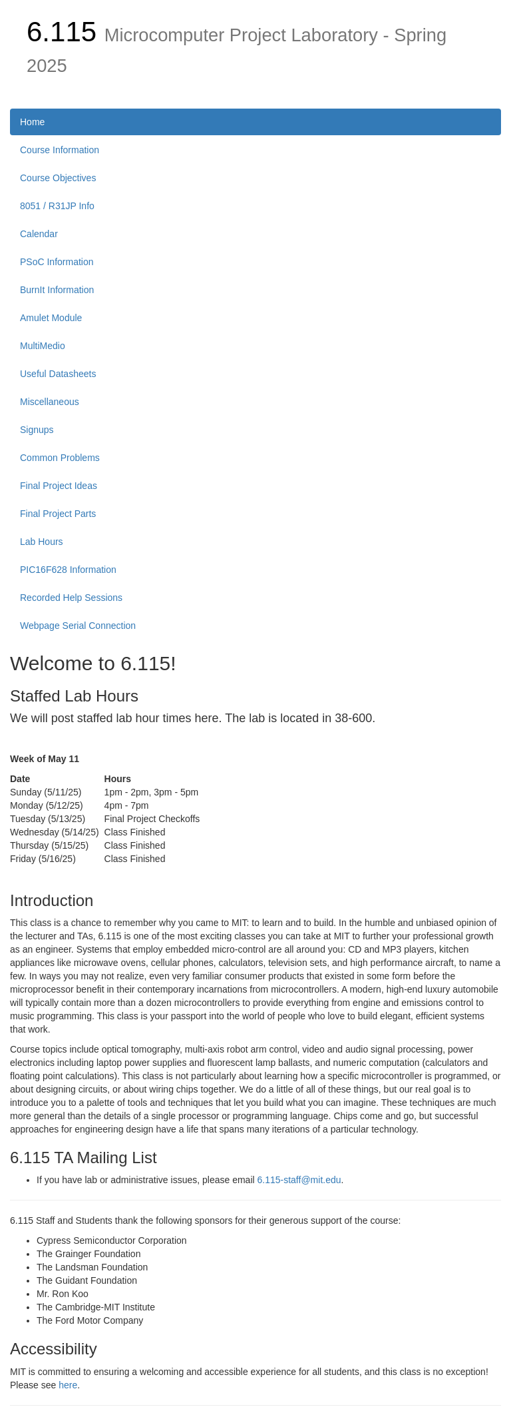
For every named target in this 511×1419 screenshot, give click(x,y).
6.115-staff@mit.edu (299, 1180)
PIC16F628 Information (68, 569)
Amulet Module (51, 317)
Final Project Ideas (58, 485)
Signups (37, 429)
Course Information (59, 150)
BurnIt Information (57, 289)
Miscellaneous (49, 401)
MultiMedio (42, 345)
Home (32, 122)
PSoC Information (57, 261)
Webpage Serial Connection (78, 625)
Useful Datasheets (58, 373)
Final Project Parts (58, 513)
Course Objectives (58, 178)
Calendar (39, 234)
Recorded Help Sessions (71, 597)
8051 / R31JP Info (57, 206)
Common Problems (60, 457)
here (68, 1385)
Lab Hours (41, 541)
